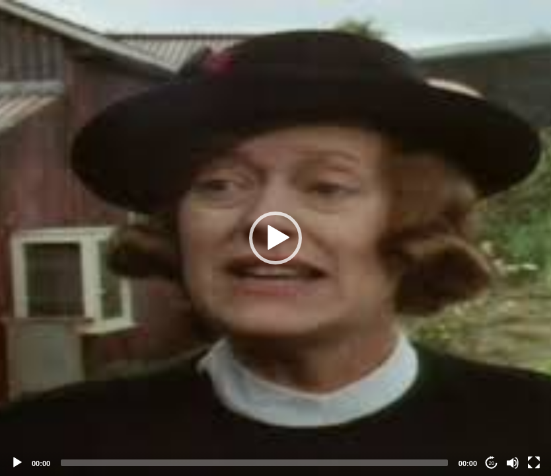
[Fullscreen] (533, 462)
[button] (275, 238)
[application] (275, 238)
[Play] (17, 462)
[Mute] (512, 462)
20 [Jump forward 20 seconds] (492, 463)
